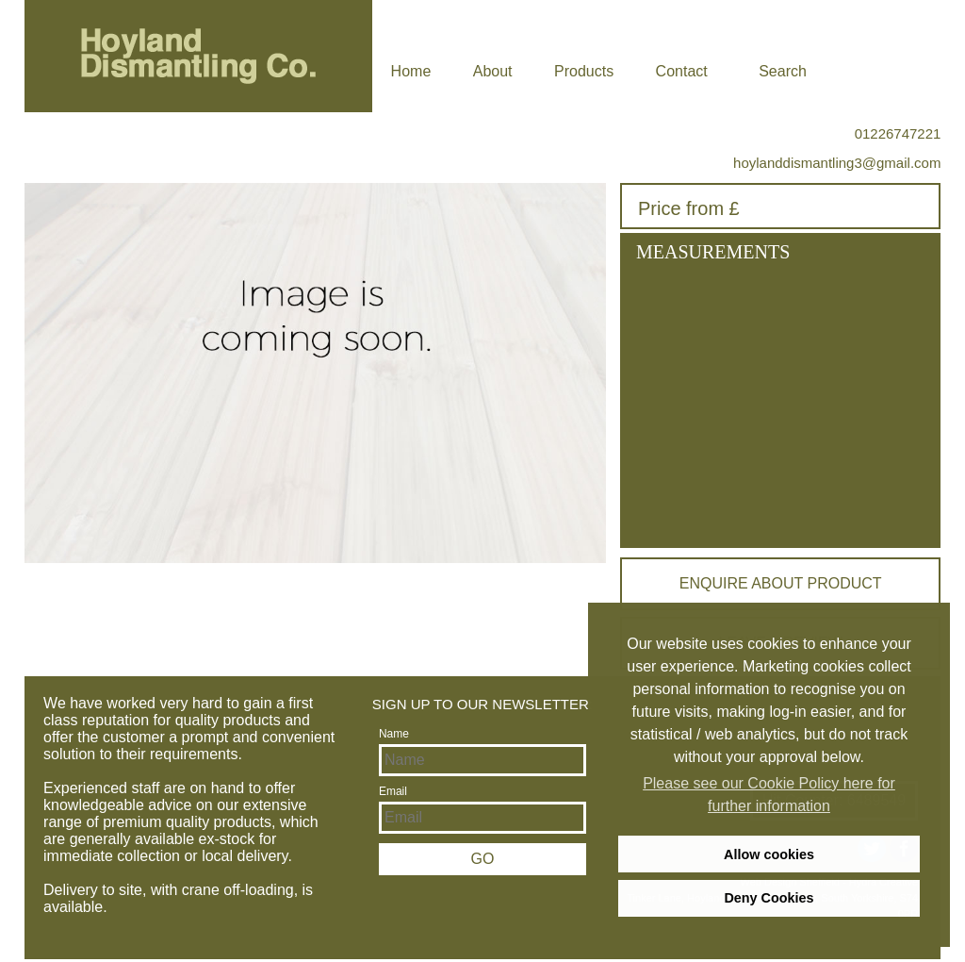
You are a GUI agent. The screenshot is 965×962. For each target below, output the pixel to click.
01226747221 (898, 133)
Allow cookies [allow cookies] (769, 854)
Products (583, 71)
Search (783, 71)
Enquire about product (780, 583)
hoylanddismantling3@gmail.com (836, 163)
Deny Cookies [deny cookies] (768, 897)
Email (393, 791)
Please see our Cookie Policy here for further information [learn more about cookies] (769, 794)
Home (411, 71)
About (493, 71)
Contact (682, 71)
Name (394, 733)
